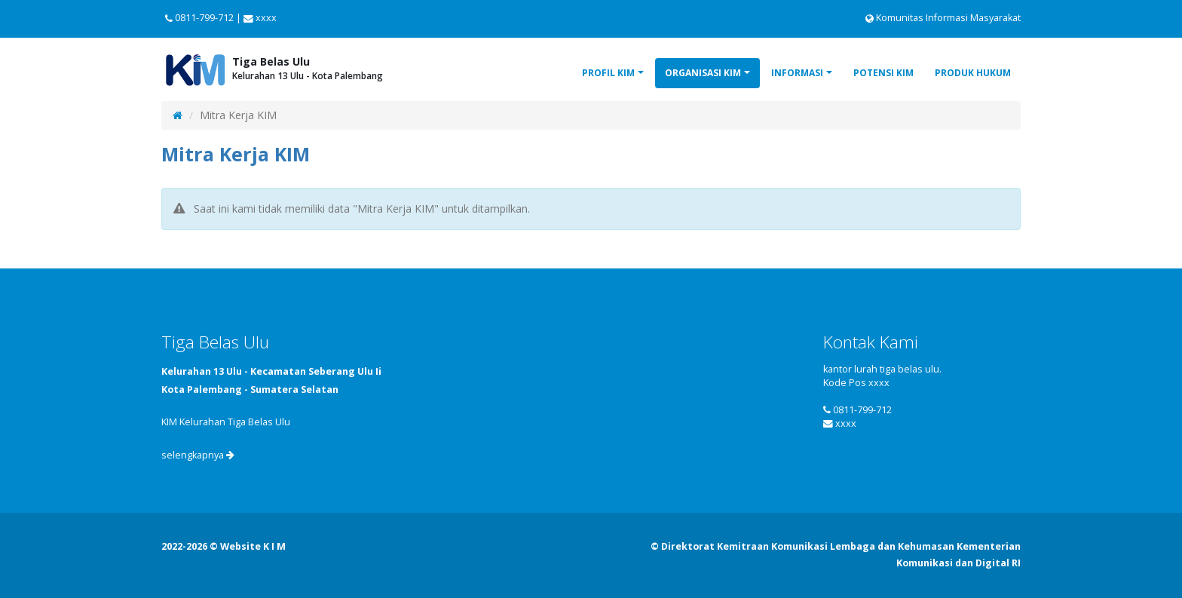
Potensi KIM (883, 72)
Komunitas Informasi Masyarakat (943, 17)
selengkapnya (197, 455)
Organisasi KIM (703, 72)
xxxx (845, 423)
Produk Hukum (973, 72)
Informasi (797, 72)
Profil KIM (608, 72)
